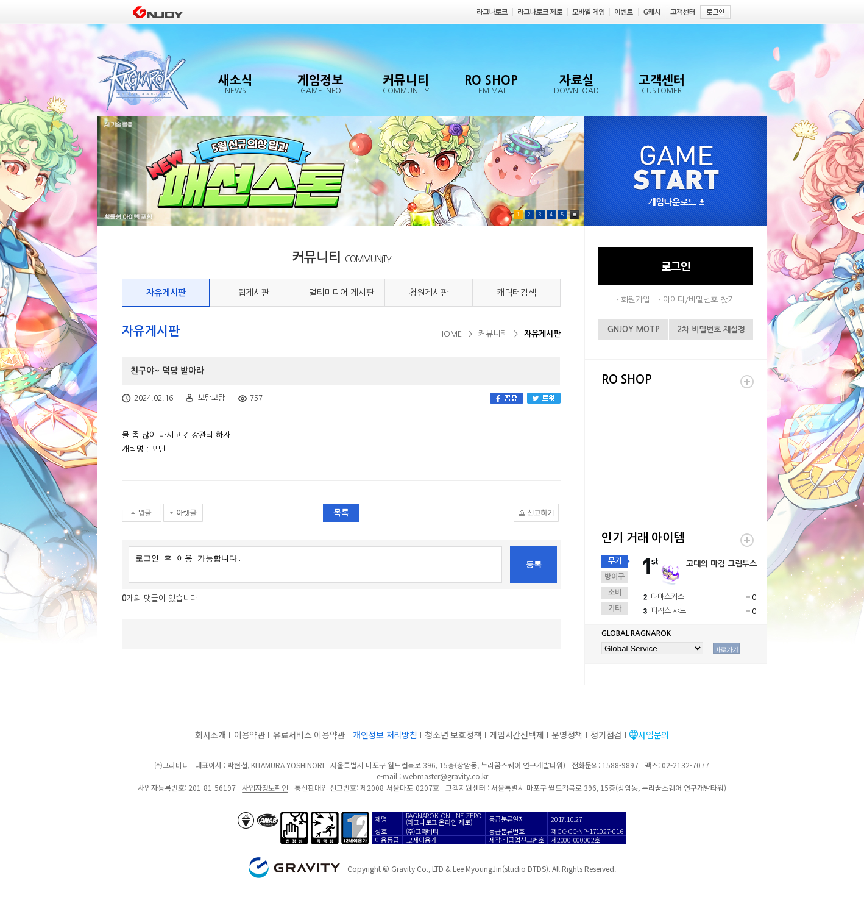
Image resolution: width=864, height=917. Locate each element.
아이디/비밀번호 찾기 (699, 300)
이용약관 (249, 735)
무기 (614, 561)
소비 (614, 592)
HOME (450, 334)
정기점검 (605, 735)
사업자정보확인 (265, 787)
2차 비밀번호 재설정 (711, 330)
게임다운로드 (676, 202)
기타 (614, 608)
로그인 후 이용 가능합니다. (315, 564)
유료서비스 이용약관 (309, 735)
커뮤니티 (493, 334)
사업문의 (653, 735)
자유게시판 (166, 292)
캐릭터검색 (516, 292)
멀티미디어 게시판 (341, 292)
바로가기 (726, 649)
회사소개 (210, 735)
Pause (574, 214)
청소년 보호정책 (453, 735)
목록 (341, 512)
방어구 (614, 576)
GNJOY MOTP (633, 330)
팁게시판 (253, 292)
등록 (534, 564)
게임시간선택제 (516, 735)
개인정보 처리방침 (385, 735)
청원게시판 (428, 292)
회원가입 (635, 300)
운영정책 (566, 735)
